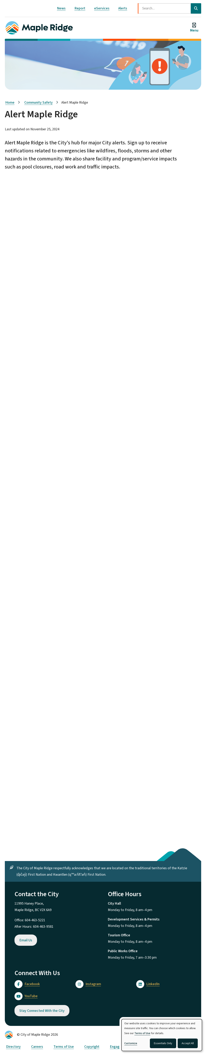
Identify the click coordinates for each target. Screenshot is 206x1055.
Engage (116, 1046)
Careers (37, 1046)
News (61, 8)
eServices (101, 8)
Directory (13, 1046)
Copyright (91, 1046)
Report (79, 8)
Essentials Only (163, 1043)
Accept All (188, 1043)
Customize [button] (130, 1043)
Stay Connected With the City (42, 1010)
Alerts (122, 8)
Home (9, 102)
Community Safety (38, 102)
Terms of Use (64, 1046)
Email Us (25, 940)
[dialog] (162, 1035)
